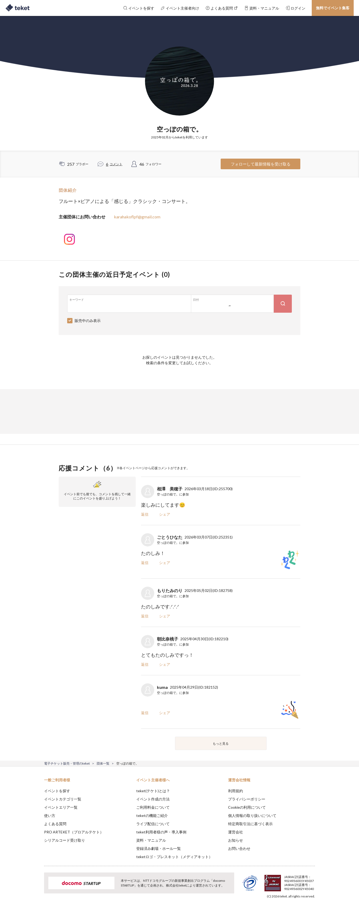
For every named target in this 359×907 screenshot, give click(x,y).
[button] (36, 887)
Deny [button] (285, 881)
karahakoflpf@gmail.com (137, 216)
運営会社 (235, 832)
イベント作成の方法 (153, 799)
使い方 (49, 815)
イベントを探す (57, 791)
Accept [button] (311, 880)
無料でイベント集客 (332, 8)
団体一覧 (103, 763)
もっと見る (221, 743)
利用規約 (235, 791)
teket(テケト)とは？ (153, 791)
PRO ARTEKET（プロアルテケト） (74, 832)
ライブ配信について (153, 823)
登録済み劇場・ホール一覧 (158, 848)
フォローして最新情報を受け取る (260, 164)
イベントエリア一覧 (61, 807)
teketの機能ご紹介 (152, 815)
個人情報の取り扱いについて (252, 815)
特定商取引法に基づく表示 (250, 823)
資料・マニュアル (151, 840)
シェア (164, 514)
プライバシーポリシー (246, 799)
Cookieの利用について (247, 807)
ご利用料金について (153, 807)
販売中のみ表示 (88, 320)
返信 (144, 514)
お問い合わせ (239, 848)
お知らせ (235, 840)
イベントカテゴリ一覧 (62, 799)
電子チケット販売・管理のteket (67, 763)
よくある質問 (55, 823)
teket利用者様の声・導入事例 (161, 832)
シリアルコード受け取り (64, 840)
